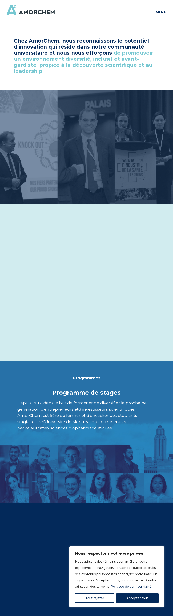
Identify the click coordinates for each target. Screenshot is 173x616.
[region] (116, 576)
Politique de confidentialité (131, 587)
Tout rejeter (94, 598)
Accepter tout (137, 598)
